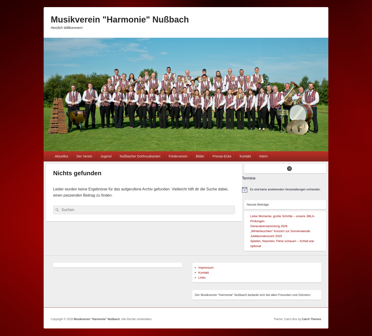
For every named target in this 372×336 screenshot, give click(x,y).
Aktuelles (61, 156)
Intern (263, 156)
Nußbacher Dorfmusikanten (140, 156)
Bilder (200, 156)
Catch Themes (311, 319)
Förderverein (178, 156)
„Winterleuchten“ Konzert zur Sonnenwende (280, 231)
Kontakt (245, 156)
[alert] (284, 190)
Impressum (206, 267)
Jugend (106, 156)
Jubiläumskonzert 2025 (266, 236)
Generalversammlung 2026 (269, 226)
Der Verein (84, 156)
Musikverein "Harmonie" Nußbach (120, 19)
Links (201, 277)
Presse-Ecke (222, 156)
